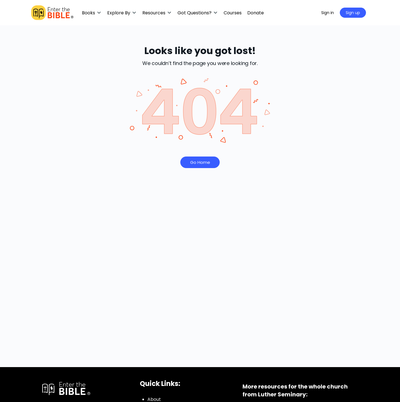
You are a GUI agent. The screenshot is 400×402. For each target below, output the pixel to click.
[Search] (309, 12)
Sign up (353, 12)
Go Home (200, 162)
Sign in (327, 12)
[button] (91, 13)
